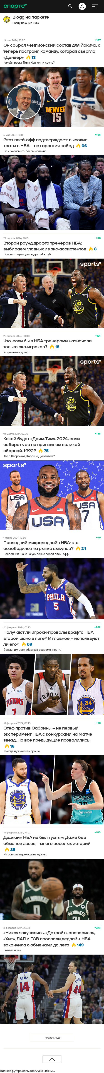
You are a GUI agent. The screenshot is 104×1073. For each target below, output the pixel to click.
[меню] (94, 6)
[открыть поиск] (70, 6)
